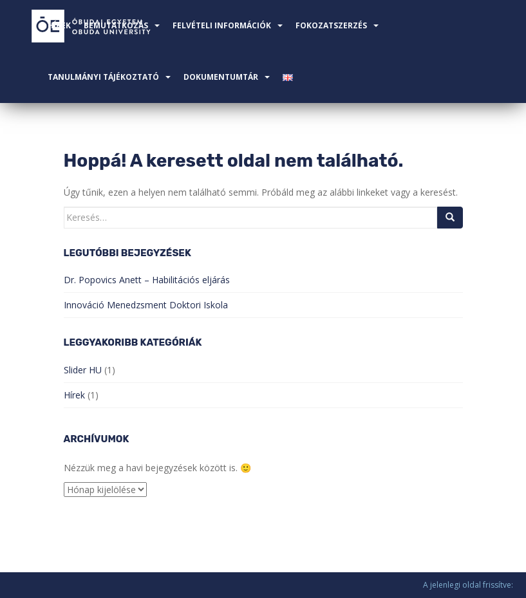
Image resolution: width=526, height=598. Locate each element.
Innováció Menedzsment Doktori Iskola (146, 305)
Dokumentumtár (220, 76)
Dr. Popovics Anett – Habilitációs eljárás (147, 280)
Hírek (59, 25)
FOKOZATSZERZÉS (331, 25)
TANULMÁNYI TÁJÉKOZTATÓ (103, 76)
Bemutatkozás (116, 25)
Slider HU (83, 370)
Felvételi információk (222, 25)
